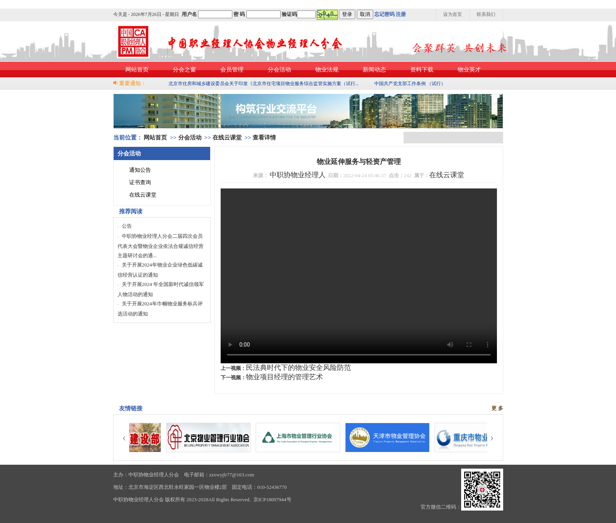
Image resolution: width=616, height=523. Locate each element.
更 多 (497, 408)
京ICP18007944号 (272, 499)
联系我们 (486, 14)
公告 (127, 226)
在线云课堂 (227, 137)
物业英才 (469, 69)
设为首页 (452, 14)
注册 (401, 14)
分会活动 (279, 69)
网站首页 (137, 69)
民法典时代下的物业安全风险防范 (298, 367)
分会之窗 (184, 69)
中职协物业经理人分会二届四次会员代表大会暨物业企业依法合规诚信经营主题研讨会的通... (161, 245)
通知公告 (140, 170)
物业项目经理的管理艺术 (284, 377)
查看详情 (264, 137)
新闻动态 (374, 69)
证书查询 (140, 182)
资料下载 (421, 69)
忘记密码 (384, 14)
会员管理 (232, 69)
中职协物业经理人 (298, 175)
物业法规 (327, 69)
